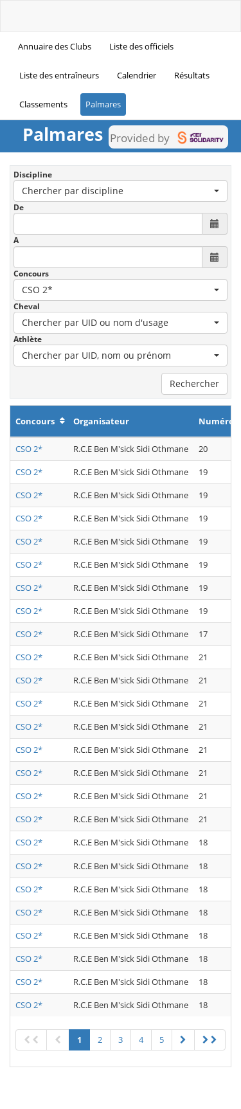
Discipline (32, 174)
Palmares (103, 104)
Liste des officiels (141, 46)
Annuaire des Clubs (54, 46)
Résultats (192, 75)
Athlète (27, 339)
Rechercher (194, 383)
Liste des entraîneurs (59, 75)
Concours (31, 273)
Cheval (26, 306)
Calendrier (136, 75)
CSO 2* (28, 449)
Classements (43, 104)
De (18, 207)
